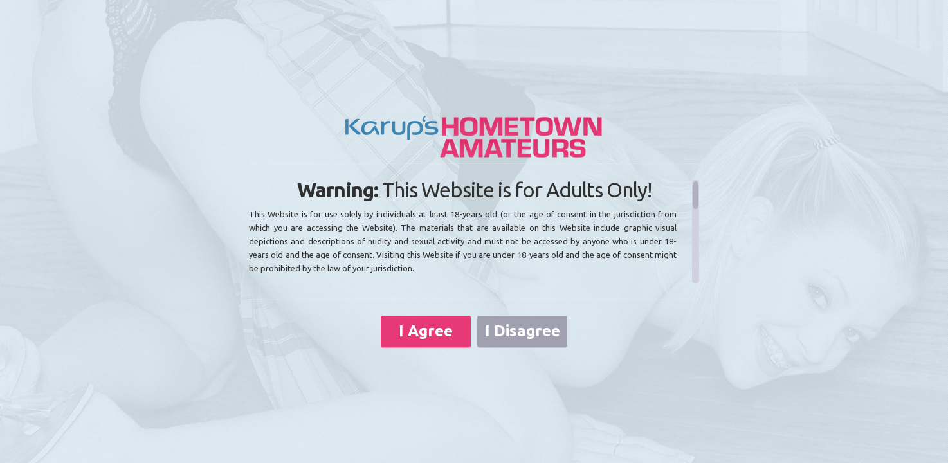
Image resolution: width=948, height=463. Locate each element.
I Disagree (522, 331)
